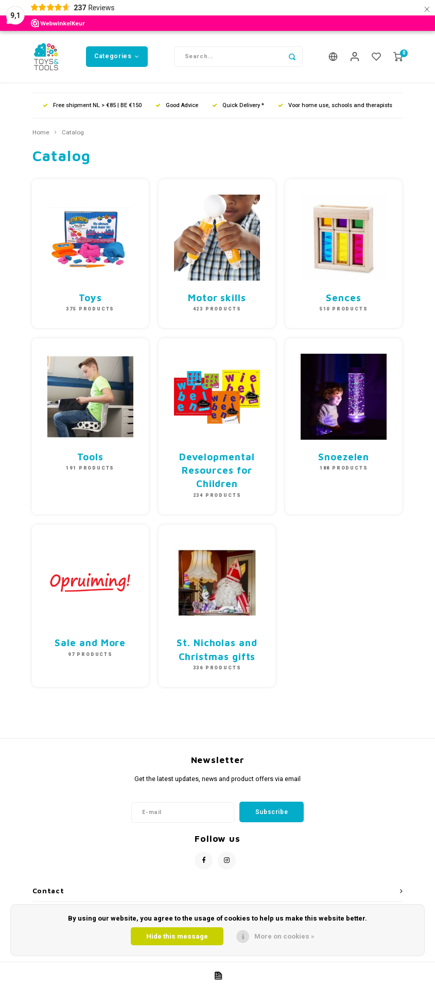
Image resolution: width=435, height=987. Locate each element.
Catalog (73, 133)
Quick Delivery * (238, 105)
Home (40, 133)
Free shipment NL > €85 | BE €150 (92, 105)
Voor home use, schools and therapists (335, 105)
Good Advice (176, 105)
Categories (117, 56)
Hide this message (177, 936)
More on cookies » (284, 936)
